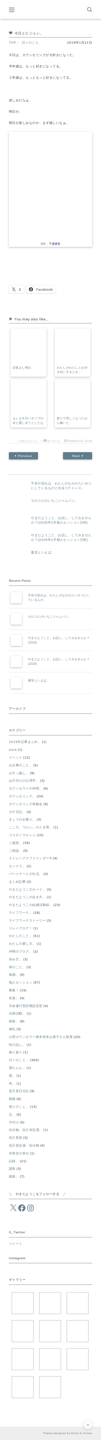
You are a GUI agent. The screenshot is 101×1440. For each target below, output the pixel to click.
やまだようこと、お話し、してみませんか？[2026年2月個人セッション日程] (61, 537)
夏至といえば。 (42, 552)
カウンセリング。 (22, 796)
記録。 (14, 1161)
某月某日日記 (19, 1091)
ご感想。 (15, 843)
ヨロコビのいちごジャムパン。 (54, 501)
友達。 (14, 998)
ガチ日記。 (17, 812)
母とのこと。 (19, 1107)
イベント (15, 757)
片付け (14, 1122)
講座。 (14, 1176)
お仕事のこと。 (20, 765)
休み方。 (15, 959)
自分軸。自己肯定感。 (26, 1130)
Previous (23, 456)
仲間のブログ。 (20, 951)
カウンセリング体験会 (26, 804)
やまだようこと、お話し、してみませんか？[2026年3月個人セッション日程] (61, 520)
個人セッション (20, 982)
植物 (12, 1099)
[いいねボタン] (13, 278)
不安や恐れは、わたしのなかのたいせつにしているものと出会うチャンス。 (61, 485)
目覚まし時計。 (23, 367)
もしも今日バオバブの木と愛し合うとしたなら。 (28, 422)
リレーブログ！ (20, 928)
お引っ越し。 (19, 773)
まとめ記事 (17, 882)
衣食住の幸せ (19, 1153)
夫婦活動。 (17, 1013)
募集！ (14, 990)
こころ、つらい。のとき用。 (31, 827)
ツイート (15, 1244)
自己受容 (15, 1138)
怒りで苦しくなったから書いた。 (72, 420)
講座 (12, 1168)
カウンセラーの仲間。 (26, 788)
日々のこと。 (55, 441)
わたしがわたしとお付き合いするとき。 (72, 370)
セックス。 (17, 866)
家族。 (14, 1021)
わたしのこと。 (20, 936)
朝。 (12, 1076)
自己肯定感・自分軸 (24, 1145)
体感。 (14, 974)
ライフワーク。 (20, 913)
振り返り (15, 1052)
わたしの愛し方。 (22, 943)
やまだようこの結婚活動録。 (31, 905)
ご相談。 (15, 851)
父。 (12, 1114)
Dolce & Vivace (81, 1433)
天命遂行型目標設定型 (26, 1006)
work (13, 749)
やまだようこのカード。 (27, 889)
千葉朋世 (54, 243)
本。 (12, 1083)
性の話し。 (17, 1045)
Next (77, 456)
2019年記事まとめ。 (25, 742)
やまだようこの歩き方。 (27, 897)
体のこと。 (17, 967)
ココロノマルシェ (22, 835)
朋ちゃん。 (17, 1068)
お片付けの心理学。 (24, 780)
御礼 (12, 1029)
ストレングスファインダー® (30, 858)
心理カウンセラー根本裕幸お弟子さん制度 (41, 1037)
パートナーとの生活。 (26, 874)
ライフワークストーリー (27, 920)
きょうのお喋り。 (22, 819)
